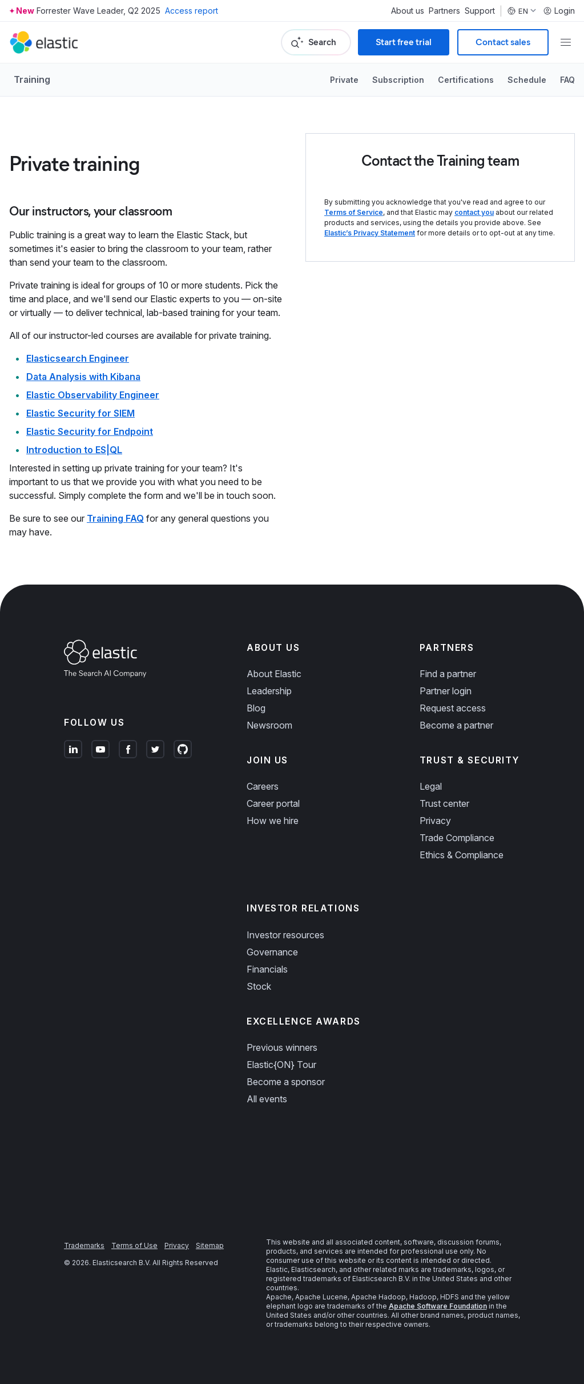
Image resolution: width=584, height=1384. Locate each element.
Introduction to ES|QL (74, 449)
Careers (263, 786)
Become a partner (456, 725)
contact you (474, 212)
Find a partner (448, 673)
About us (407, 11)
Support (480, 11)
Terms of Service (353, 212)
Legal (431, 786)
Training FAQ (115, 518)
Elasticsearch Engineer (77, 358)
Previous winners (282, 1047)
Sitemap (210, 1245)
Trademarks (84, 1245)
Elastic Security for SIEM (80, 413)
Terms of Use (134, 1245)
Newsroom (269, 725)
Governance (272, 952)
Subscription (398, 80)
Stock (259, 986)
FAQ (567, 80)
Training (32, 79)
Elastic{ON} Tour (281, 1064)
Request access (453, 708)
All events (267, 1099)
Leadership (269, 691)
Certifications (466, 80)
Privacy (435, 820)
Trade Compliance (457, 837)
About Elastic (274, 673)
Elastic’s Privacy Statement (369, 233)
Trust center (444, 803)
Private (344, 80)
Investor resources (285, 935)
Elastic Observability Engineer (92, 395)
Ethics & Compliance (462, 855)
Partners (444, 11)
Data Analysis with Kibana (83, 376)
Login (559, 10)
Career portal (273, 803)
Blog (256, 708)
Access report (191, 10)
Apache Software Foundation (438, 1306)
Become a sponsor (286, 1081)
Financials (267, 969)
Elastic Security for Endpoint (89, 431)
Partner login (446, 691)
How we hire (273, 820)
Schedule (527, 80)
